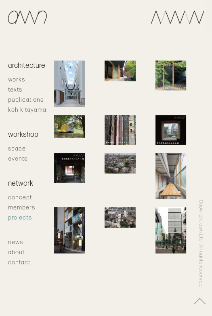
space (17, 148)
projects (20, 217)
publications (26, 99)
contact (19, 262)
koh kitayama (27, 110)
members (21, 207)
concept (20, 197)
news (15, 242)
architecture (26, 65)
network (20, 183)
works (16, 79)
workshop (23, 134)
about (16, 252)
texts (15, 89)
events (17, 158)
